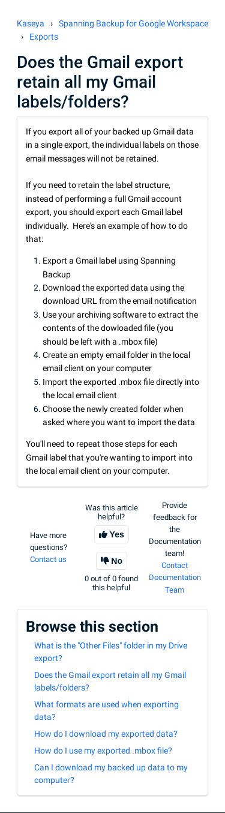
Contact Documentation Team (175, 577)
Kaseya (30, 23)
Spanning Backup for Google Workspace (133, 23)
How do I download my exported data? (106, 734)
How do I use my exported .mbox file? (103, 750)
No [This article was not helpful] (116, 561)
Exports (43, 36)
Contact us (48, 559)
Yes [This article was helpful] (117, 534)
